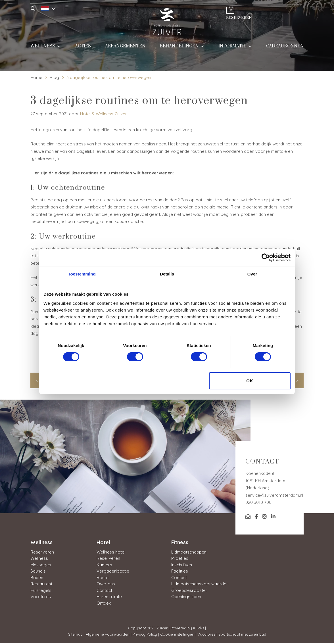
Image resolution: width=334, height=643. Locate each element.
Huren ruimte (109, 596)
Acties (83, 49)
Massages (40, 564)
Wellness (45, 48)
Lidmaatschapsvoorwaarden (200, 583)
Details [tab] (167, 274)
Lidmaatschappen (188, 552)
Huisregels (40, 590)
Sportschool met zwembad (242, 634)
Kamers (104, 564)
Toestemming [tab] (82, 274)
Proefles (179, 558)
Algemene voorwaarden (108, 634)
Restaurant (41, 583)
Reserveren (42, 552)
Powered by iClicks (187, 628)
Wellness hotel (111, 552)
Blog (54, 77)
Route (102, 577)
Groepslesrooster (189, 590)
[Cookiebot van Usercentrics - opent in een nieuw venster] (266, 257)
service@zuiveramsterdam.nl (274, 495)
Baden (36, 577)
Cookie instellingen (177, 634)
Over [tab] (252, 274)
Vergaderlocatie (113, 571)
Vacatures (40, 596)
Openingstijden (186, 596)
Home (36, 77)
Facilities (179, 571)
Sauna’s (38, 571)
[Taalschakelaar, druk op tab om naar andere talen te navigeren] (47, 8)
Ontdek (104, 603)
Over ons (106, 583)
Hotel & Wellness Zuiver (103, 113)
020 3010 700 (258, 502)
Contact (104, 590)
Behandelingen (182, 48)
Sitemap (75, 634)
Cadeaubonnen (285, 49)
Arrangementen (125, 49)
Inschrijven (181, 564)
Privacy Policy (145, 634)
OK (249, 380)
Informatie (235, 48)
